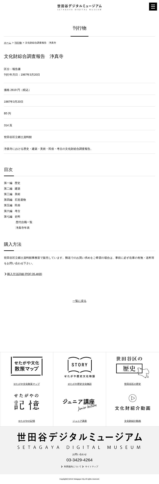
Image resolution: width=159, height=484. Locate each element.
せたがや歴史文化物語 (79, 370)
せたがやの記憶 (26, 407)
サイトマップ (91, 466)
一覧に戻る (79, 300)
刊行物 (18, 42)
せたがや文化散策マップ (26, 370)
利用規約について (72, 466)
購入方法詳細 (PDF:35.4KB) (24, 274)
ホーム (7, 42)
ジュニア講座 (79, 407)
